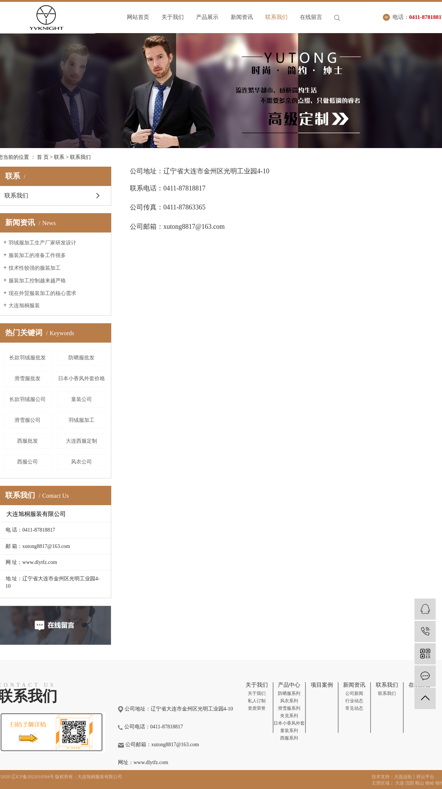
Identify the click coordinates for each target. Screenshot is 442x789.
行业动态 (354, 700)
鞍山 (419, 783)
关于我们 (172, 17)
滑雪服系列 (289, 708)
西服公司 (27, 462)
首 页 (43, 157)
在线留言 (311, 17)
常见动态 (354, 708)
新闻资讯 (242, 17)
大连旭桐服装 (24, 305)
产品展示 (207, 17)
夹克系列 (289, 715)
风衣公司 (81, 462)
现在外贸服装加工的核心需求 (42, 293)
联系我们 (276, 17)
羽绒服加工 (81, 420)
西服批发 (27, 441)
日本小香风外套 (289, 723)
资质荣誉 (257, 708)
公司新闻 (354, 693)
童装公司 (81, 399)
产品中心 (289, 685)
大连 (399, 783)
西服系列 (289, 738)
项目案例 (322, 685)
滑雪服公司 (28, 420)
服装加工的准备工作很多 (37, 255)
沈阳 (409, 783)
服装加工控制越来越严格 (37, 280)
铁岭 (429, 783)
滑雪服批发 (28, 378)
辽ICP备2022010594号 (32, 776)
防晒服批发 (81, 357)
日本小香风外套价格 (81, 378)
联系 (59, 157)
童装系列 (289, 730)
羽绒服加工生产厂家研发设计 (42, 243)
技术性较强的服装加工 (35, 268)
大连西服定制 (81, 441)
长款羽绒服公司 (27, 399)
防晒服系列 (289, 693)
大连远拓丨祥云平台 (414, 776)
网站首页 (138, 17)
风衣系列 (289, 700)
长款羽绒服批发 (27, 357)
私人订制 (257, 700)
